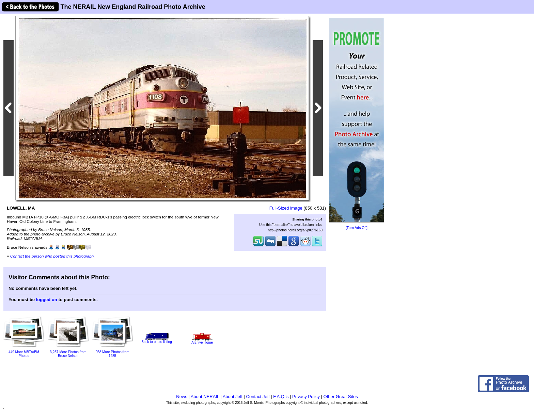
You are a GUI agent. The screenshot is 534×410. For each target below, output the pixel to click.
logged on (46, 299)
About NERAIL (205, 396)
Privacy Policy (306, 396)
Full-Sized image (285, 208)
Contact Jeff (258, 396)
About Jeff (232, 396)
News (181, 396)
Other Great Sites (341, 396)
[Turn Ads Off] (356, 228)
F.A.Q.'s (280, 396)
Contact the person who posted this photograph (52, 256)
